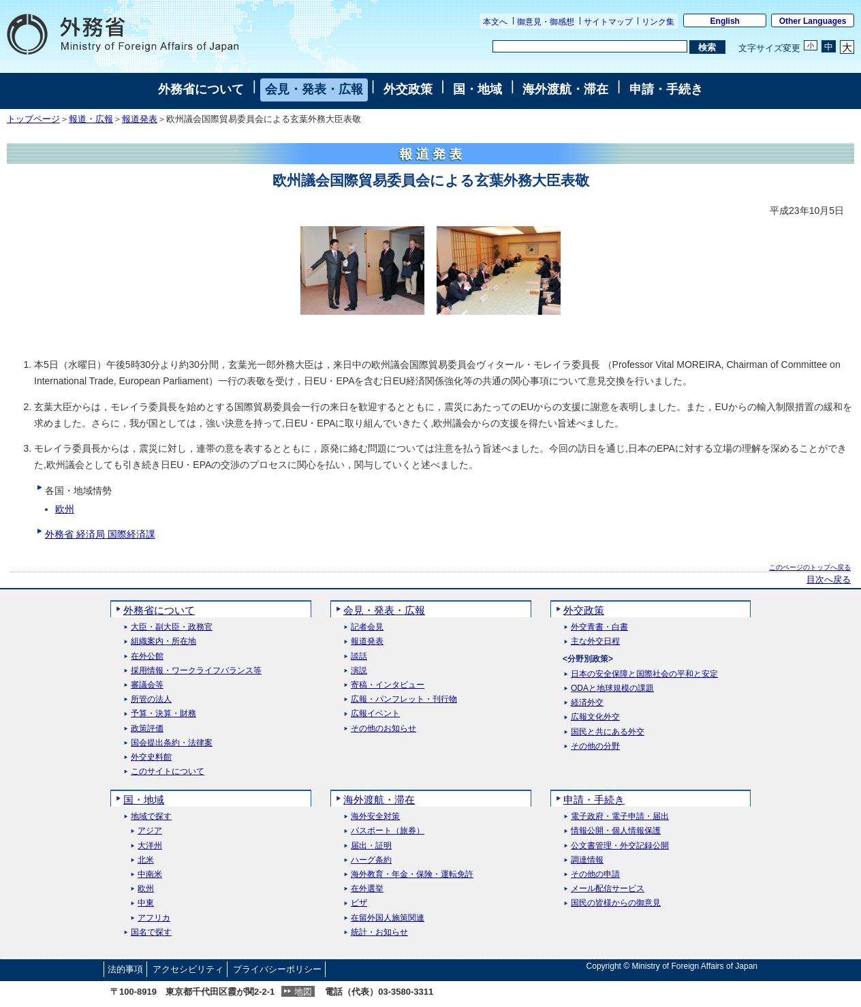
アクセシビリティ (188, 969)
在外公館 (147, 656)
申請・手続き (666, 89)
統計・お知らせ (379, 932)
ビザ (359, 903)
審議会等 (147, 685)
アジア (150, 830)
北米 (146, 860)
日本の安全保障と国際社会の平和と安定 (644, 674)
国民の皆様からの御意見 (616, 903)
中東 (146, 903)
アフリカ (154, 918)
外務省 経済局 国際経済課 (100, 534)
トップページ (33, 119)
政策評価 (147, 728)
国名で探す (151, 932)
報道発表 (139, 119)
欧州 (64, 508)
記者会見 (367, 627)
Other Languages (813, 21)
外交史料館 (151, 757)
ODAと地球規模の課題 (612, 688)
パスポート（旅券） (387, 830)
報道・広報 (91, 119)
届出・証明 (371, 845)
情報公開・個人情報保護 (616, 830)
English (725, 21)
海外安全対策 (375, 816)
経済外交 (587, 702)
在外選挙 (367, 888)
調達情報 (587, 860)
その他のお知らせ (383, 728)
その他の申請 (595, 874)
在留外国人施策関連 (387, 918)
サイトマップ (608, 22)
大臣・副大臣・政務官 (172, 627)
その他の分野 (595, 746)
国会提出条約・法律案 (172, 743)
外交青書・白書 (599, 627)
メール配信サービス (607, 888)
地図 (303, 992)
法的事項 (125, 969)
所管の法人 (151, 699)
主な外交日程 (595, 641)
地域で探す (151, 816)
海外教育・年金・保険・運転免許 (412, 874)
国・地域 (477, 89)
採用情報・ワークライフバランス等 (196, 670)
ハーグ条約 (371, 860)
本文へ (495, 22)
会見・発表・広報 (314, 89)
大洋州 (150, 845)
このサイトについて (167, 771)
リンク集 (658, 22)
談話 (359, 656)
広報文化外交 (595, 717)
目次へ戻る (829, 580)
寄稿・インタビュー (387, 685)
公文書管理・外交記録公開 (620, 845)
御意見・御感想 (545, 22)
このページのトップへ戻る (810, 567)
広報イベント (375, 713)
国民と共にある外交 (607, 732)
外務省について (201, 89)
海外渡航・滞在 (565, 89)
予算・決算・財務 (163, 713)
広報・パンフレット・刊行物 (404, 699)
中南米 (150, 874)
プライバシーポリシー (277, 969)
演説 (359, 670)
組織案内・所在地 (163, 641)
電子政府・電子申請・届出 (620, 816)
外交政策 (408, 89)
